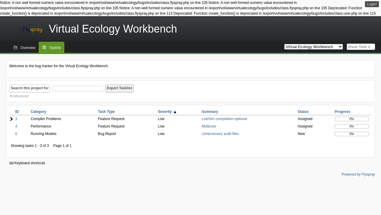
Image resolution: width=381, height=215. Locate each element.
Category (38, 112)
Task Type (106, 112)
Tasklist (55, 48)
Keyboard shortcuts (27, 163)
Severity (167, 112)
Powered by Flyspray (358, 174)
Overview (28, 48)
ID (17, 112)
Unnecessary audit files (220, 134)
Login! (372, 4)
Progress (342, 112)
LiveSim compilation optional (224, 119)
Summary (210, 112)
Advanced (21, 96)
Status (303, 112)
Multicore (209, 126)
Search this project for (30, 88)
